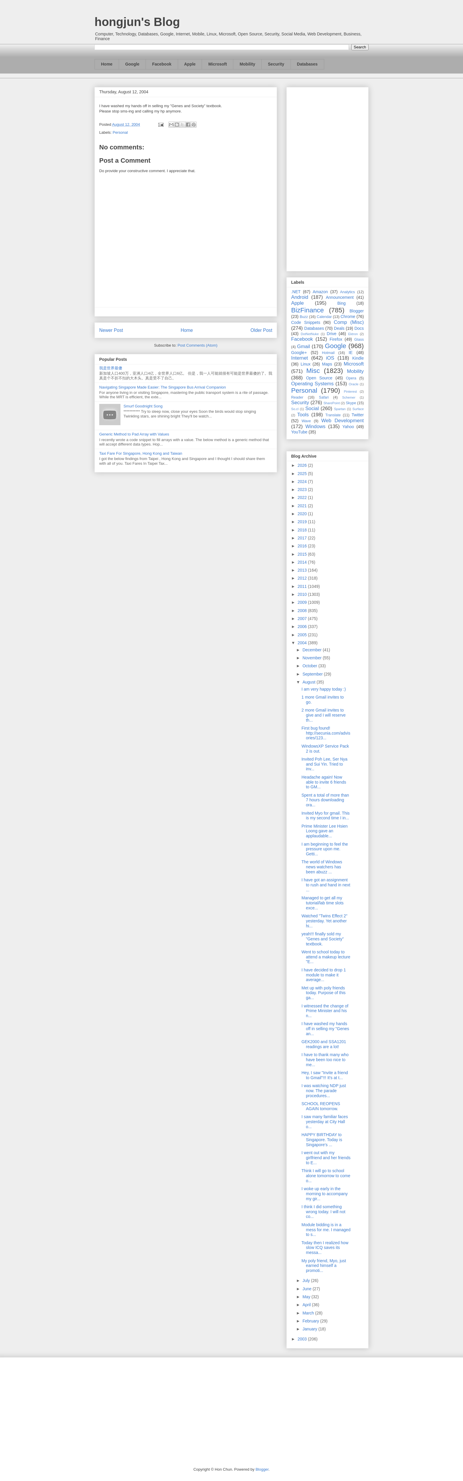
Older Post (261, 330)
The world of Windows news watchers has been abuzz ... (321, 866)
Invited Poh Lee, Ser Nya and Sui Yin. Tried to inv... (324, 764)
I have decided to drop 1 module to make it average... (323, 975)
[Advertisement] (327, 178)
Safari (324, 397)
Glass (359, 339)
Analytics (347, 292)
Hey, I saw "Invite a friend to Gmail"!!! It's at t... (324, 1075)
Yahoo (348, 426)
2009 (303, 602)
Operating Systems (312, 383)
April (307, 1304)
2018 (303, 530)
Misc (313, 370)
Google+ (299, 352)
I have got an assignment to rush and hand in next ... (325, 884)
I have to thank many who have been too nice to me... (325, 1059)
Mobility (247, 64)
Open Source (319, 378)
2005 (303, 634)
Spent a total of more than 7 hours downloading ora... (325, 800)
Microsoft (217, 64)
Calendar (324, 317)
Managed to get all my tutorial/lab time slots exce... (322, 903)
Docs (359, 328)
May (306, 1296)
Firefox (336, 339)
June (307, 1288)
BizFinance (307, 310)
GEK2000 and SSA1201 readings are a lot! (323, 1044)
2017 (303, 538)
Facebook (161, 64)
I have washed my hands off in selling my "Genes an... (325, 1028)
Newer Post (111, 330)
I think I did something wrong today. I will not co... (323, 1211)
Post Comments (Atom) (197, 345)
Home (107, 64)
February (311, 1321)
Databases (307, 64)
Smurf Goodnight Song (142, 406)
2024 (303, 481)
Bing (342, 303)
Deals (339, 328)
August (309, 682)
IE (351, 352)
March (308, 1313)
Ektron (353, 334)
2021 (303, 505)
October (310, 665)
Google (132, 64)
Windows (315, 426)
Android (299, 297)
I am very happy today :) (323, 689)
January (310, 1329)
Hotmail (328, 353)
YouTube (299, 432)
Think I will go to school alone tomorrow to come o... (325, 1175)
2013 (303, 570)
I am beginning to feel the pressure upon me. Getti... (324, 849)
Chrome (347, 316)
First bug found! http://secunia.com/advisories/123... (325, 733)
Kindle (358, 358)
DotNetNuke (310, 334)
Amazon (320, 291)
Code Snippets (305, 322)
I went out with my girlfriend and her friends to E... (325, 1157)
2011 (303, 586)
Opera (351, 378)
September (313, 674)
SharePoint (331, 403)
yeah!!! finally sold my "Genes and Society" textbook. (322, 939)
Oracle (353, 384)
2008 (303, 610)
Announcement (339, 297)
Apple (190, 64)
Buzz (304, 317)
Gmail (303, 346)
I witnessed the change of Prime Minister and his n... (324, 1011)
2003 (303, 1339)
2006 (303, 626)
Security (276, 64)
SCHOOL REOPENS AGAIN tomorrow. (320, 1106)
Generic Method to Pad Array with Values (134, 434)
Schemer (349, 397)
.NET (296, 291)
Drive (332, 333)
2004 (303, 642)
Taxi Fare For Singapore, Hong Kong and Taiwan (140, 453)
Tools (303, 414)
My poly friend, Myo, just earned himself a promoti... (323, 1265)
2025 (303, 473)
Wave (306, 421)
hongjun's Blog (137, 21)
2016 (303, 546)
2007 (303, 618)
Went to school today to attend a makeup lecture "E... (325, 957)
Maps (327, 364)
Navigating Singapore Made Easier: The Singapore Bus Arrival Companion (162, 387)
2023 (303, 489)
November (312, 657)
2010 (303, 594)
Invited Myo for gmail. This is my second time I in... (325, 816)
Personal (120, 132)
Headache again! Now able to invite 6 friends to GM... (323, 782)
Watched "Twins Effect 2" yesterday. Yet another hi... (324, 921)
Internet (299, 358)
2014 (303, 562)
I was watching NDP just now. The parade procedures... (323, 1090)
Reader (297, 397)
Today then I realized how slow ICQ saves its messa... (324, 1247)
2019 (303, 521)
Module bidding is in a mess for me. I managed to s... (325, 1229)
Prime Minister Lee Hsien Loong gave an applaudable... (324, 831)
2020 (303, 513)
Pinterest (350, 391)
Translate (333, 415)
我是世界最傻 (110, 368)
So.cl (295, 409)
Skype (351, 403)
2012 (303, 578)
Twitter (358, 414)
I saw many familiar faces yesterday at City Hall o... (324, 1121)
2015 (303, 554)
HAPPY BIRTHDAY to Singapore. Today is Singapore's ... (321, 1139)
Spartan (339, 409)
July (306, 1280)
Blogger (357, 311)
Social (312, 408)
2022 (303, 497)
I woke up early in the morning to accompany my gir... (324, 1193)
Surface (358, 409)
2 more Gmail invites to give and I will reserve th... (323, 715)
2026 (303, 465)
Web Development (342, 420)
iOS (330, 358)
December (312, 649)
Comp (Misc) (349, 322)
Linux (305, 364)
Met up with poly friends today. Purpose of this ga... (323, 993)
